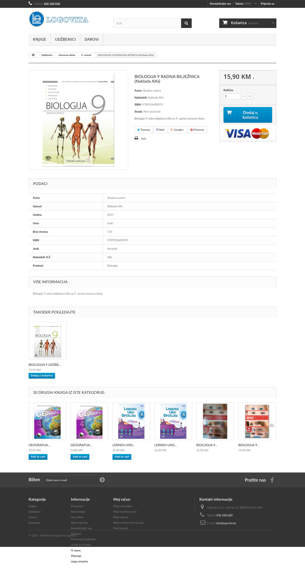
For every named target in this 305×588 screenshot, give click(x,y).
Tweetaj (143, 129)
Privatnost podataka (83, 539)
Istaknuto (34, 522)
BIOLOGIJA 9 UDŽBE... (45, 364)
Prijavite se (267, 3)
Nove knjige (78, 511)
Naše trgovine (79, 522)
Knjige (39, 39)
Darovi (92, 39)
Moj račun (121, 499)
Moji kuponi (120, 528)
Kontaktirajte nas (220, 3)
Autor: (138, 90)
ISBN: (137, 104)
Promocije (77, 506)
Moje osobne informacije (128, 522)
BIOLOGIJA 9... (207, 445)
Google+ (177, 129)
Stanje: (138, 111)
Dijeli (160, 129)
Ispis (143, 138)
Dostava (76, 533)
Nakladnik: (141, 97)
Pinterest (197, 129)
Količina (228, 90)
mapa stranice (79, 561)
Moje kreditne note (125, 511)
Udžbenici (65, 39)
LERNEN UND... (123, 445)
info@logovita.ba (226, 523)
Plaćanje (76, 555)
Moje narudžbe (122, 506)
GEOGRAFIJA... (39, 445)
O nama (75, 550)
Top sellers (77, 517)
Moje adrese (120, 517)
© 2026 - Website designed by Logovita (52, 576)
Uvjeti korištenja (81, 544)
